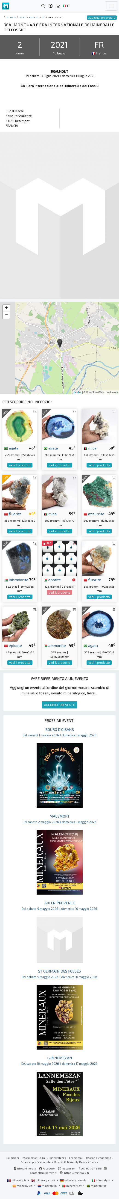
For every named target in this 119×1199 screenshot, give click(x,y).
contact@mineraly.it (43, 1172)
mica (90, 448)
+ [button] (6, 308)
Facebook (47, 1168)
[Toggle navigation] (111, 6)
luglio (33, 17)
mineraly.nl (48, 1185)
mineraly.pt (72, 1185)
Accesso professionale (36, 1161)
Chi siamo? (76, 1157)
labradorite (16, 579)
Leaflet (77, 392)
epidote (13, 645)
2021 (22, 17)
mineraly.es (22, 1185)
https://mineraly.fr (76, 1172)
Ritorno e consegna (98, 1157)
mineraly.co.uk (43, 1180)
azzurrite (94, 513)
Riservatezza (57, 1157)
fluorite (13, 513)
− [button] (6, 315)
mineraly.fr (17, 1180)
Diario (11, 17)
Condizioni (12, 1157)
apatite (52, 579)
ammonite (55, 645)
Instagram (66, 1168)
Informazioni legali (34, 1157)
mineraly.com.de (73, 1180)
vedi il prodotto (20, 465)
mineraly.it (101, 1180)
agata (11, 448)
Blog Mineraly (25, 1168)
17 (43, 17)
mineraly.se (97, 1185)
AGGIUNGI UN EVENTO (59, 705)
